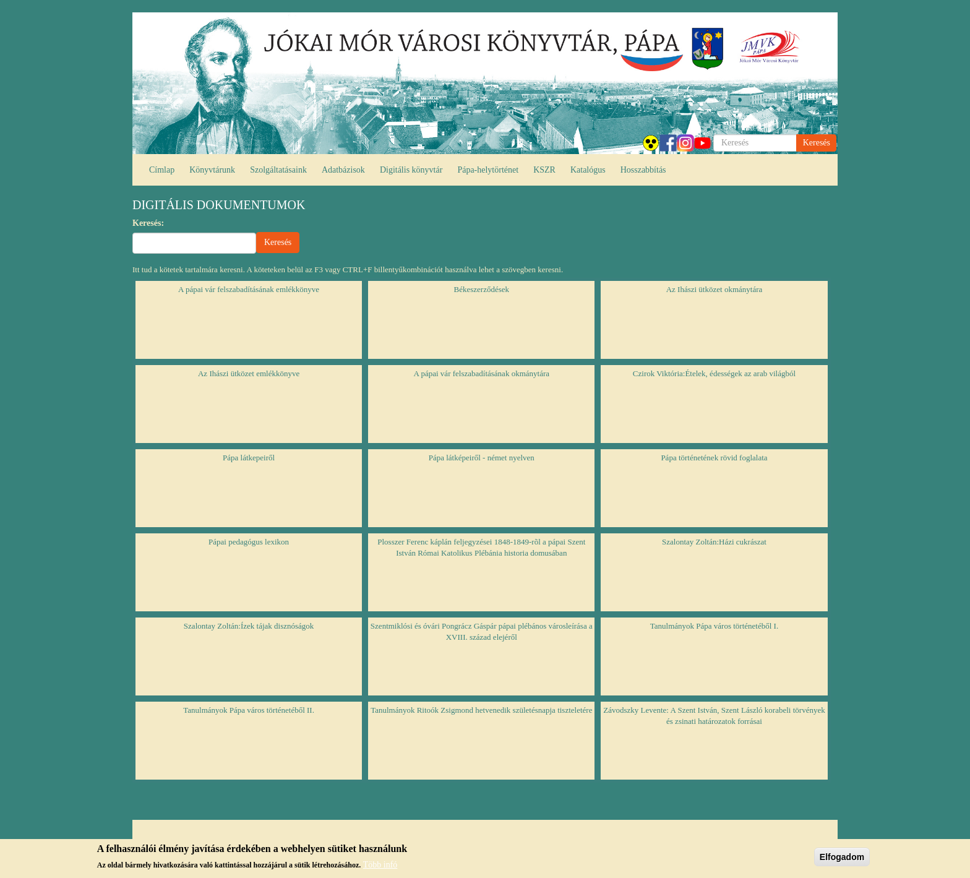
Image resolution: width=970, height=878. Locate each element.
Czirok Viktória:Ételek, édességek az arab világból (714, 373)
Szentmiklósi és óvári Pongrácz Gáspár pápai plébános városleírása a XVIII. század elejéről (482, 631)
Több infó (380, 867)
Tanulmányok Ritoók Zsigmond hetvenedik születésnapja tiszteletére (481, 710)
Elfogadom (842, 860)
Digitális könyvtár (411, 169)
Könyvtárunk (212, 169)
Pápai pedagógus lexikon (248, 541)
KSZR (544, 169)
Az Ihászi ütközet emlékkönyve (248, 373)
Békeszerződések (482, 289)
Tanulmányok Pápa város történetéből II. (248, 710)
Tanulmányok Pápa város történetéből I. (714, 626)
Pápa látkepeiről (249, 457)
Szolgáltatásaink (278, 169)
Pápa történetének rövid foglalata (714, 457)
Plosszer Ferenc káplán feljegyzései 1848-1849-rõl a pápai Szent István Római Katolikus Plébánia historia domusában (481, 547)
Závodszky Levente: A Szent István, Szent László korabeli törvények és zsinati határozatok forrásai (714, 715)
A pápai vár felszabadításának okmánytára (481, 373)
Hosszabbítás (643, 169)
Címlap (161, 169)
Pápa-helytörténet (487, 169)
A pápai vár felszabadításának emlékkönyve (248, 289)
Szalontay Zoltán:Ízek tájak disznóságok (249, 626)
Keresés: (148, 223)
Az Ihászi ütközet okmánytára (714, 289)
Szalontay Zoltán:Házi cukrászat (714, 541)
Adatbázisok (343, 169)
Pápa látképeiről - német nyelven (481, 457)
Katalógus (588, 169)
